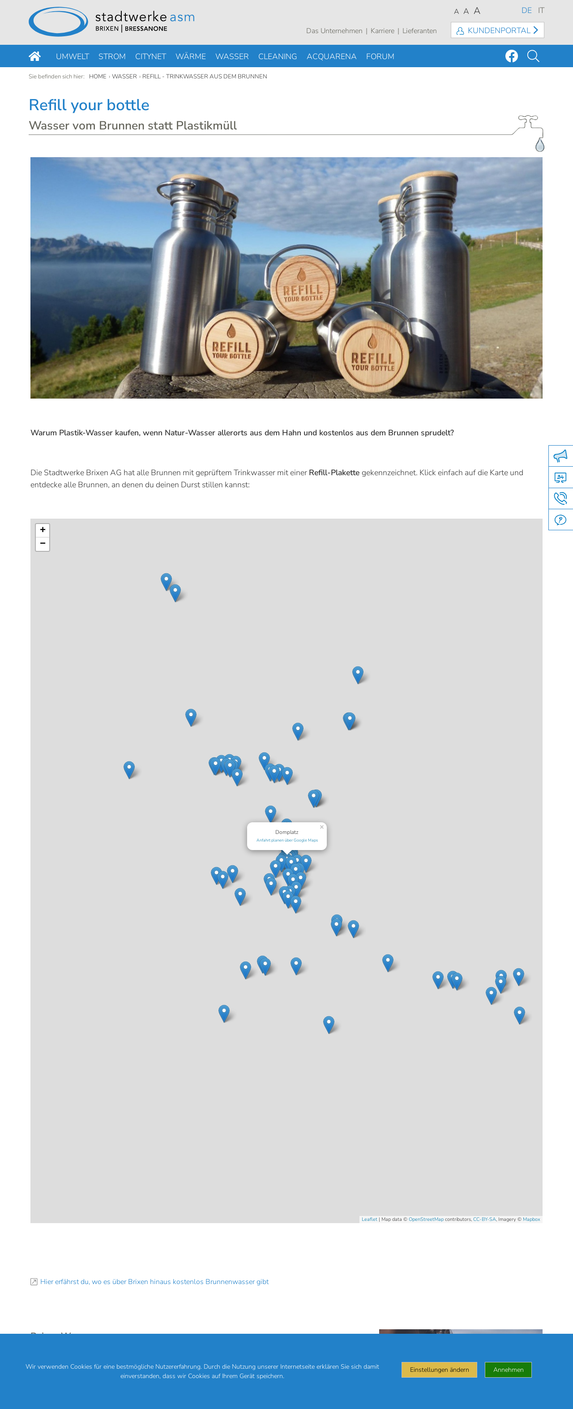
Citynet (150, 56)
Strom (112, 56)
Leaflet (369, 1219)
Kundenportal (499, 30)
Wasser (232, 56)
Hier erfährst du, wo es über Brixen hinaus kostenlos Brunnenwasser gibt (154, 1282)
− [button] (43, 544)
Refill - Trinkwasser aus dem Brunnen (204, 77)
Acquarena (332, 56)
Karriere (382, 31)
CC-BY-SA (484, 1219)
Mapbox (531, 1219)
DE (527, 10)
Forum (380, 56)
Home (98, 77)
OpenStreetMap (426, 1219)
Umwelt (72, 56)
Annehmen (508, 1370)
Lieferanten (419, 31)
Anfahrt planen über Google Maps (287, 840)
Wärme (190, 56)
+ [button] (43, 530)
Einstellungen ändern (439, 1370)
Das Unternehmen (334, 31)
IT (541, 10)
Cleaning (277, 56)
